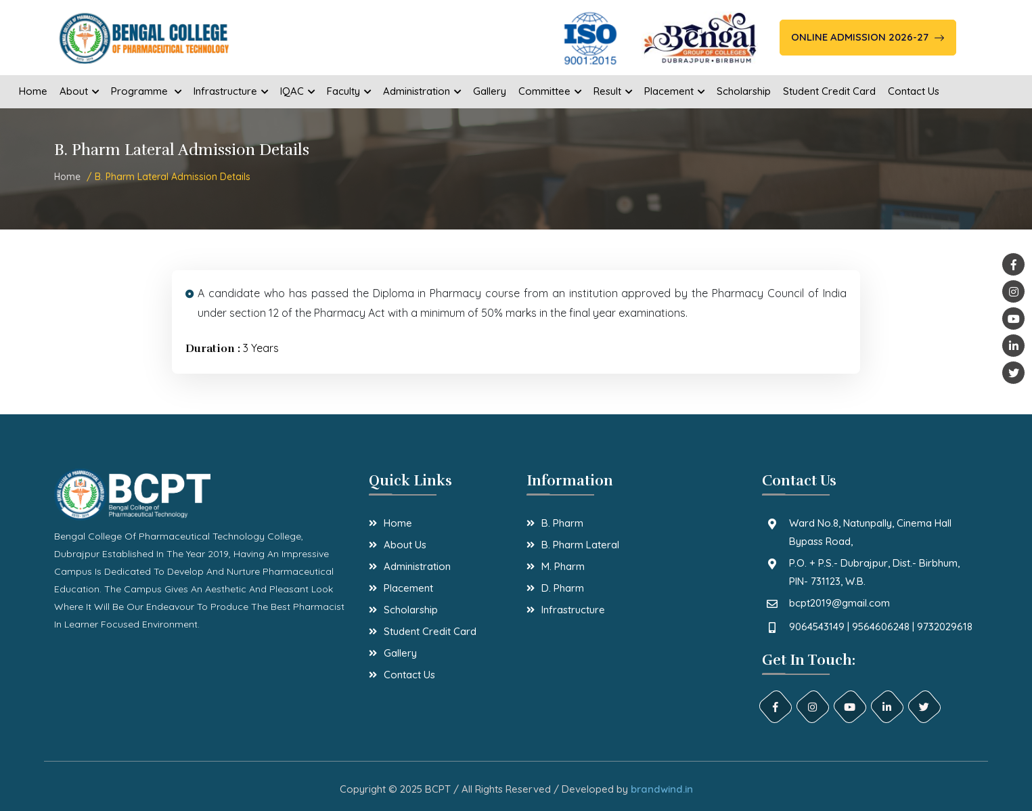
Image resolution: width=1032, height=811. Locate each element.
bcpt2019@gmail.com (839, 602)
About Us (405, 544)
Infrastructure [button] (231, 91)
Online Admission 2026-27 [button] (868, 36)
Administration (417, 566)
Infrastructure (573, 609)
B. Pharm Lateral (580, 544)
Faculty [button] (349, 91)
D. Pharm (562, 588)
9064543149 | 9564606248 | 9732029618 (880, 626)
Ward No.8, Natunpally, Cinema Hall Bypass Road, (870, 532)
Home (33, 91)
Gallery (489, 91)
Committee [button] (549, 91)
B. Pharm (562, 523)
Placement (408, 588)
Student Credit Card (829, 91)
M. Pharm (563, 566)
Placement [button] (674, 91)
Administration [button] (422, 91)
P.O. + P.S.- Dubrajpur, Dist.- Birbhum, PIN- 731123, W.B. (874, 572)
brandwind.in (662, 789)
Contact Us (913, 91)
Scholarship (744, 91)
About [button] (79, 91)
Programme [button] (146, 91)
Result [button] (612, 91)
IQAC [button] (297, 91)
